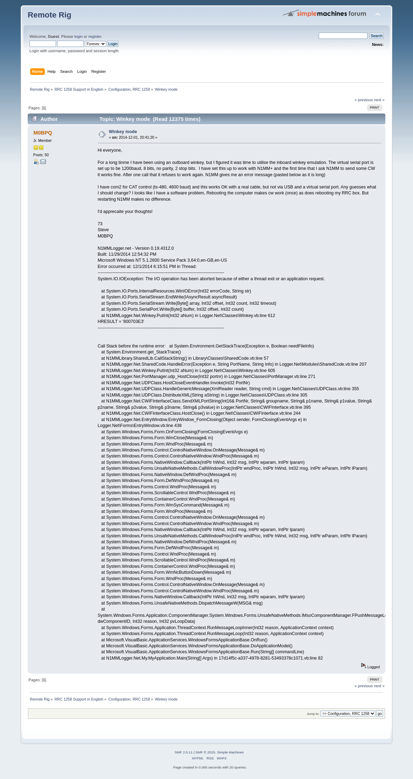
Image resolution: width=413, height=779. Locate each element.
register (94, 36)
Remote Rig (49, 15)
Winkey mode (123, 131)
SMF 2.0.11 (183, 752)
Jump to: (313, 714)
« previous (364, 100)
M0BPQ (42, 133)
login (78, 36)
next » (379, 100)
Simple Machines (230, 752)
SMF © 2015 (205, 752)
